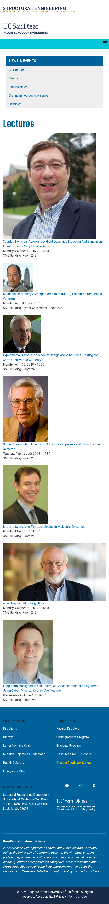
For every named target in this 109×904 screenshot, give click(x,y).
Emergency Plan (14, 771)
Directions (10, 728)
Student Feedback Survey (73, 763)
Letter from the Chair (17, 745)
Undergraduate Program (72, 737)
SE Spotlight (17, 70)
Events (13, 78)
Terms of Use (78, 896)
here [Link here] (49, 866)
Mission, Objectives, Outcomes (24, 754)
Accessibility (44, 896)
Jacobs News (18, 87)
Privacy (61, 896)
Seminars (15, 104)
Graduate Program (68, 745)
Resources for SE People (73, 754)
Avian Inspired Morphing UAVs (23, 603)
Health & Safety (13, 763)
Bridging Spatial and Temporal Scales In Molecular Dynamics (44, 527)
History (8, 737)
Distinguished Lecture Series (28, 95)
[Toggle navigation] (54, 44)
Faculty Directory (67, 728)
